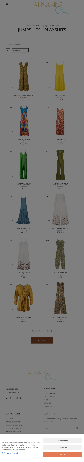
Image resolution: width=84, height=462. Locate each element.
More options (63, 441)
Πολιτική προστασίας (11, 453)
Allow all (63, 455)
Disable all (63, 448)
